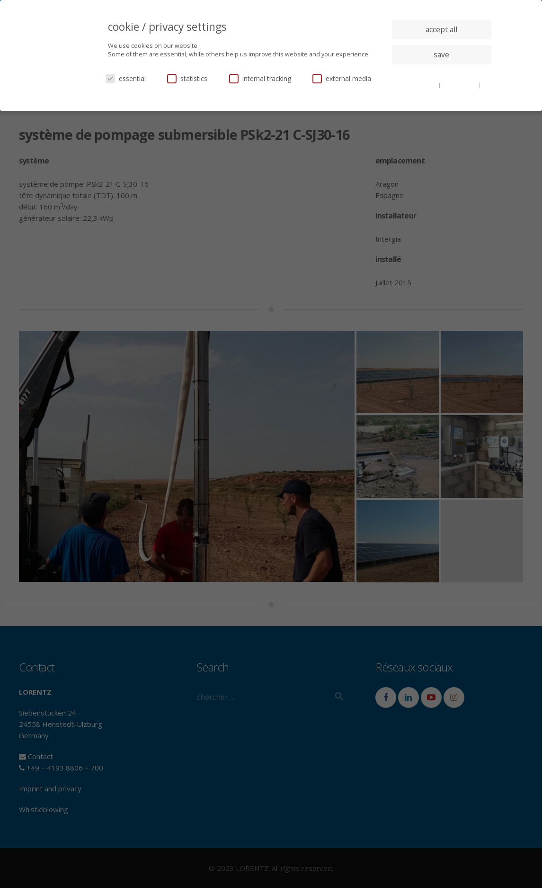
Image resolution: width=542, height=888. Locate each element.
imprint (441, 92)
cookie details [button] (419, 85)
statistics (187, 78)
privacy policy (460, 85)
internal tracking (260, 78)
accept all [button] (441, 29)
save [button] (441, 54)
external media (341, 78)
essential (126, 78)
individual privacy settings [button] (441, 73)
